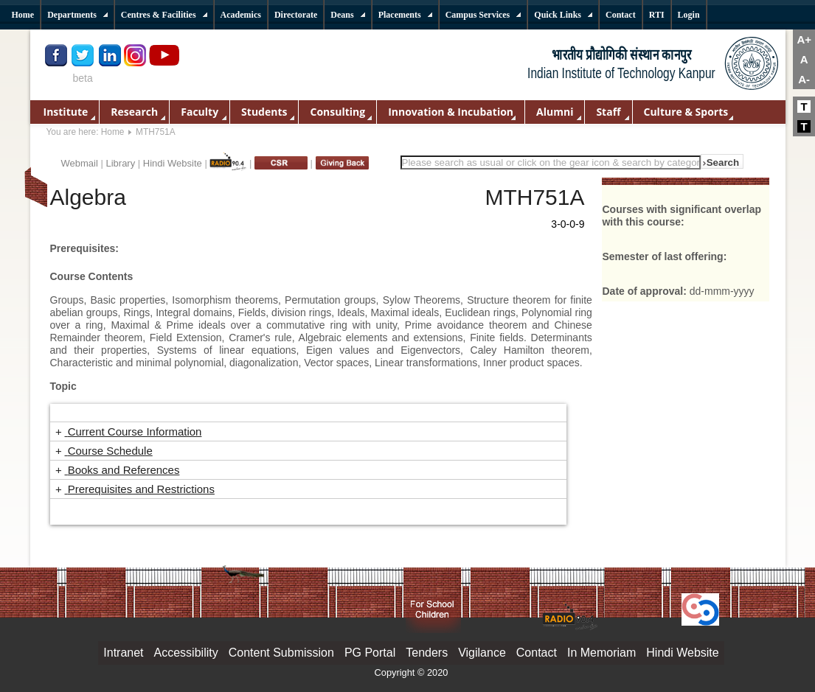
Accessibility (186, 652)
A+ (804, 39)
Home (113, 132)
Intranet (123, 652)
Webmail (79, 163)
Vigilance (482, 652)
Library (120, 163)
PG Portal (369, 652)
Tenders (427, 652)
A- (804, 79)
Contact (536, 652)
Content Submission (281, 652)
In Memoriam (601, 652)
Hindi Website (172, 163)
